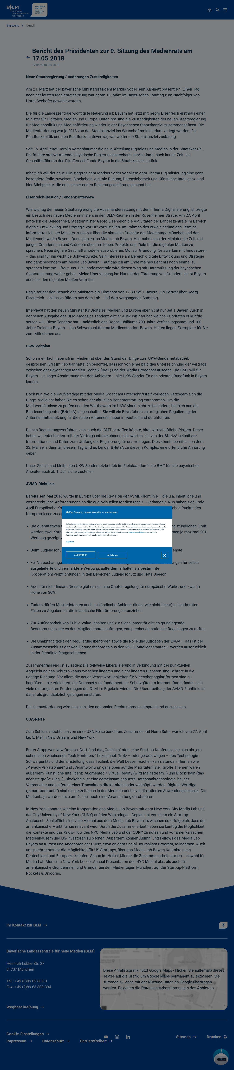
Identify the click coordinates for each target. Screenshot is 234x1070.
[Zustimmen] (80, 555)
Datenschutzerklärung (137, 533)
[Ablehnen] (113, 555)
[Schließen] (164, 555)
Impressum (70, 542)
